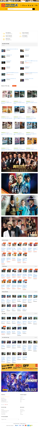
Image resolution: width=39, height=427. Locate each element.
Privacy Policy (3, 414)
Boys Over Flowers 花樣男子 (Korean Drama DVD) (31, 61)
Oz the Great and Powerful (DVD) (14, 300)
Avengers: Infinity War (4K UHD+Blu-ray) (3, 300)
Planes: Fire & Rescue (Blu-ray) (30, 300)
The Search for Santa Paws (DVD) (3, 310)
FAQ (20, 400)
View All (36, 266)
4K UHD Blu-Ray (5, 337)
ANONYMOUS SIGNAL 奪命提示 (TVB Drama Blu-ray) (31, 134)
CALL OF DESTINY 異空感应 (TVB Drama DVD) (19, 286)
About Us (2, 409)
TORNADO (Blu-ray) (3, 321)
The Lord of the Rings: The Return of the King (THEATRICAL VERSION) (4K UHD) (9, 359)
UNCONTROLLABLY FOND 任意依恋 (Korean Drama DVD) (31, 118)
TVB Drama (4, 266)
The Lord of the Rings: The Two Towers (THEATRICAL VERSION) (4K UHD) (3, 359)
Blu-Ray (3, 313)
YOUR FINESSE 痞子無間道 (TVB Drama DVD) (31, 150)
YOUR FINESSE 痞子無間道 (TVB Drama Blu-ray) (9, 286)
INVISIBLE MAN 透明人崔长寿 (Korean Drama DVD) (9, 259)
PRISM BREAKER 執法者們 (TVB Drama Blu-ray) (12, 73)
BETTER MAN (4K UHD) (19, 345)
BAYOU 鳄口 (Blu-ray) (13, 331)
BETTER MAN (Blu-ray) (24, 331)
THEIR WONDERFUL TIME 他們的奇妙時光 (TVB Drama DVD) (19, 150)
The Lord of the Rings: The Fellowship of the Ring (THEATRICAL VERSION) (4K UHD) (14, 359)
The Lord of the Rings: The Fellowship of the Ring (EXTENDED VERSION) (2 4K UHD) (35, 347)
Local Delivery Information (5, 410)
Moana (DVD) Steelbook (19, 309)
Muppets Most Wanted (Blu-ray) (25, 300)
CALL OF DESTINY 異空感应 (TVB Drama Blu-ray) (14, 286)
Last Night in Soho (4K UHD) (29, 78)
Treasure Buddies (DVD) (25, 309)
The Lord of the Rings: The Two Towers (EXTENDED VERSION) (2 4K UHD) (30, 347)
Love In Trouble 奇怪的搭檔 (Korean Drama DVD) (35, 249)
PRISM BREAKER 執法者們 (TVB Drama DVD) (31, 72)
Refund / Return (22, 399)
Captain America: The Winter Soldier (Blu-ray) (9, 300)
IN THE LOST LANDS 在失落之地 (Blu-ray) (9, 332)
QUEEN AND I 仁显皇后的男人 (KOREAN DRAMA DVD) (30, 249)
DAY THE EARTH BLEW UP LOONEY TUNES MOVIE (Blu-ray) (19, 333)
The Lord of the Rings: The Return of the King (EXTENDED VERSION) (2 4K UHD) (25, 347)
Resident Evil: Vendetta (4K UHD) (14, 346)
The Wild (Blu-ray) (35, 300)
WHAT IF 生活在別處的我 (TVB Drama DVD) (19, 134)
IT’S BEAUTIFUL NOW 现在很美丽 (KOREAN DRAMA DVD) (19, 259)
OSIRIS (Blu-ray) (27, 66)
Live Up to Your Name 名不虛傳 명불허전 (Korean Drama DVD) (25, 259)
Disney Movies (5, 291)
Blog (20, 401)
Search (33, 9)
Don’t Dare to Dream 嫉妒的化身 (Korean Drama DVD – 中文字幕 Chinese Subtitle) (3, 260)
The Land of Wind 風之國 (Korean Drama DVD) (19, 249)
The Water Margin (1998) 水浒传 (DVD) (6, 118)
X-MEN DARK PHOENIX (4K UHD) (19, 358)
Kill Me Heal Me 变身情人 (13, 258)
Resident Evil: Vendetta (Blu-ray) (11, 78)
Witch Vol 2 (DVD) (13, 309)
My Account (22, 409)
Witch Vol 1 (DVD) (8, 309)
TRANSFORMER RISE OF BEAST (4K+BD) (25, 358)
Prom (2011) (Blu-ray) (19, 300)
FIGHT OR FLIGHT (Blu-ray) (35, 322)
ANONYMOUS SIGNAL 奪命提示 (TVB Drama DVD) (6, 150)
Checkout (21, 414)
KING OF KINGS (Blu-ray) (30, 321)
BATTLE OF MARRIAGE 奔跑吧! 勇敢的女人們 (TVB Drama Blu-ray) (25, 286)
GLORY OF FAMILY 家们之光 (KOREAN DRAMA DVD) (25, 249)
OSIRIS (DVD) (8, 66)
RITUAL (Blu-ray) (8, 321)
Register (36, 5)
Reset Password (22, 410)
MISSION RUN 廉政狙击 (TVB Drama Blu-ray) (19, 118)
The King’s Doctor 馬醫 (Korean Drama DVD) (6, 134)
